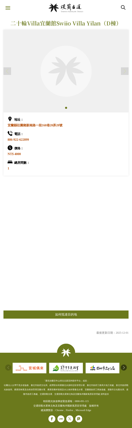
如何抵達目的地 (66, 314)
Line (60, 418)
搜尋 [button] (123, 7)
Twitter (69, 418)
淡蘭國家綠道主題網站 (65, 7)
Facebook (51, 418)
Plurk (78, 418)
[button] (66, 108)
